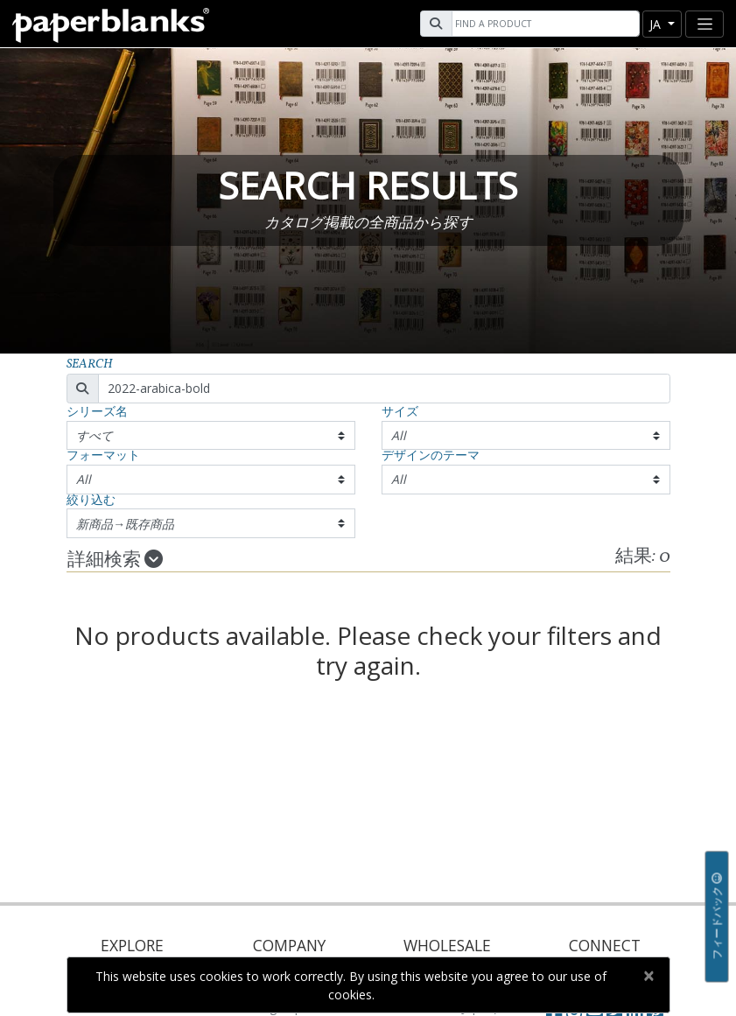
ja (656, 24)
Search (90, 364)
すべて (94, 435)
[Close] (648, 975)
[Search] (543, 24)
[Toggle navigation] (704, 24)
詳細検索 (115, 560)
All (398, 435)
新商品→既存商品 (125, 523)
